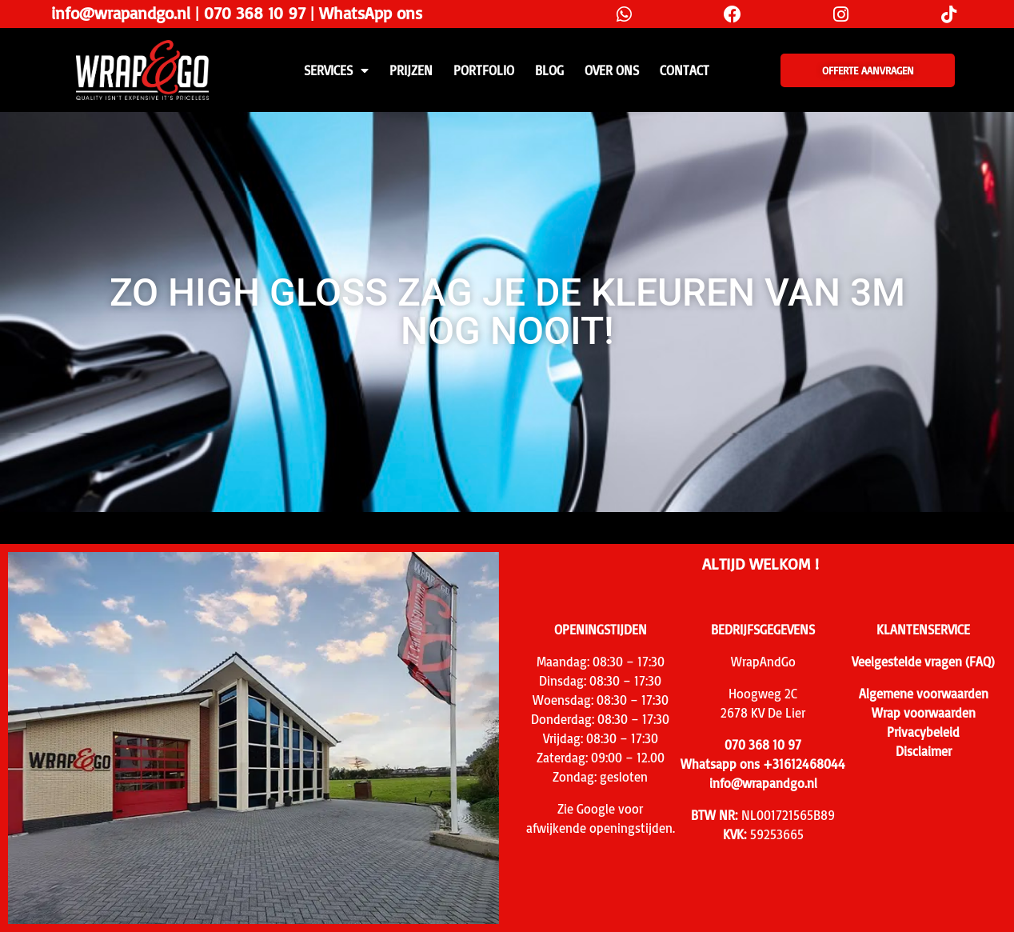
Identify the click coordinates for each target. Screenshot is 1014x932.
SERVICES (336, 70)
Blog (549, 70)
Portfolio (483, 70)
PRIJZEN (411, 70)
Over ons (612, 70)
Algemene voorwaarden (923, 694)
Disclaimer (924, 751)
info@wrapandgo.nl (120, 12)
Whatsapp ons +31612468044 (763, 764)
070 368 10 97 (254, 12)
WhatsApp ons (370, 12)
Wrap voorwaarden (924, 713)
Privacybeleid (923, 732)
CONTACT (684, 70)
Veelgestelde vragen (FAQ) (923, 662)
